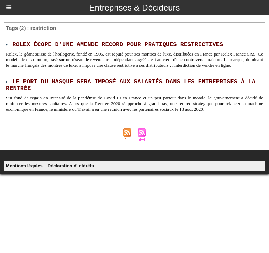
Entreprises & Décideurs (134, 7)
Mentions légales (24, 165)
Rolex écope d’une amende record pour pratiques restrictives (117, 44)
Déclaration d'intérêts (71, 165)
